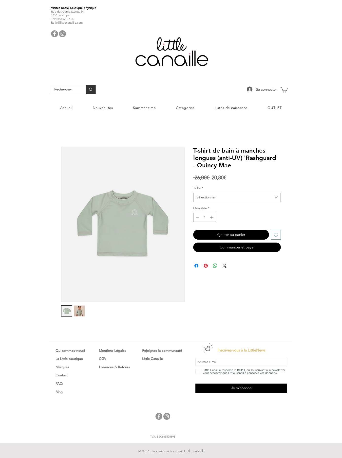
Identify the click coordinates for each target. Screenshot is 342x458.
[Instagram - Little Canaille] (62, 33)
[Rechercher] (65, 89)
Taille (198, 188)
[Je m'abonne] (241, 388)
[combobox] (237, 197)
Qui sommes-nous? (70, 350)
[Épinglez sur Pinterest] (206, 266)
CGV (102, 358)
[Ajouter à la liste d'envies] (276, 235)
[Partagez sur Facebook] (196, 266)
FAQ (59, 383)
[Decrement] (197, 217)
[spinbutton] (204, 217)
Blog (59, 392)
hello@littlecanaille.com (67, 22)
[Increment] (212, 217)
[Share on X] (225, 266)
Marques (62, 367)
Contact (62, 375)
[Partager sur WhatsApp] (215, 266)
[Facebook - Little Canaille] (54, 33)
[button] (284, 89)
